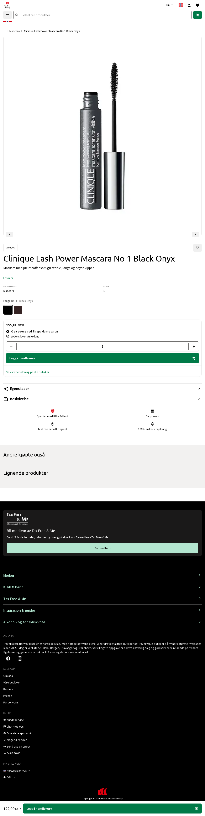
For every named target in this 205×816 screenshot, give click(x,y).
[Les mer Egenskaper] (102, 388)
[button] (10, 278)
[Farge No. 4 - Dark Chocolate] (18, 310)
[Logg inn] (189, 5)
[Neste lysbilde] (195, 234)
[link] (197, 15)
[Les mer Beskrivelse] (102, 398)
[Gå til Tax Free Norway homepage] (7, 5)
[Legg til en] (192, 346)
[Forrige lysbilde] (9, 234)
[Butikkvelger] (169, 5)
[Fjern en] (13, 346)
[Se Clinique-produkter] (10, 248)
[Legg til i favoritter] (197, 248)
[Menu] (7, 15)
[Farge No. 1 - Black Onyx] (8, 310)
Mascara (14, 31)
